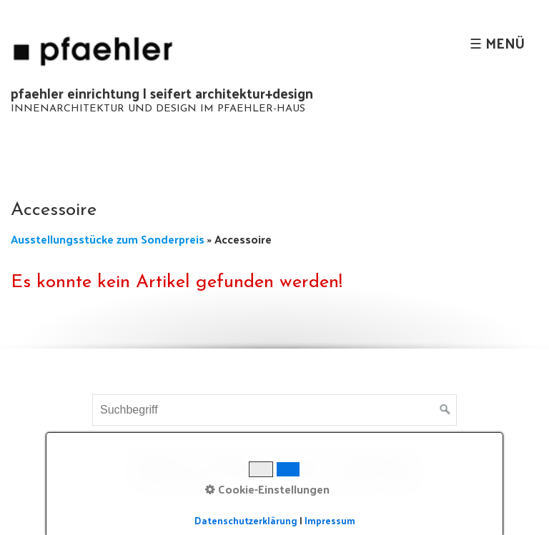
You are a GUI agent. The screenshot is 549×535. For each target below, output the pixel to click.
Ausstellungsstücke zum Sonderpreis (109, 239)
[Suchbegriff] (274, 410)
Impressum (330, 520)
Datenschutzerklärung (245, 520)
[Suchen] (445, 410)
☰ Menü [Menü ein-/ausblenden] (497, 43)
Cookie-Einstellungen (267, 489)
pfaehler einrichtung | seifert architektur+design (162, 93)
